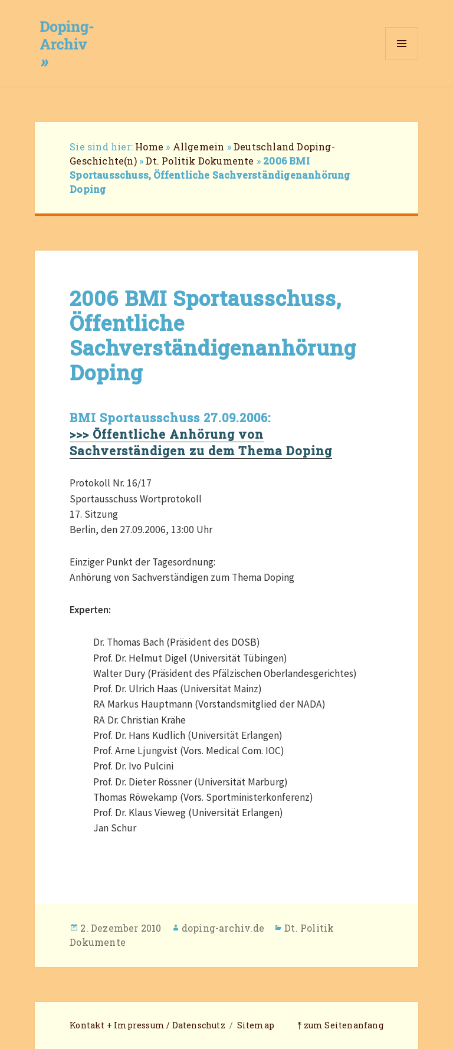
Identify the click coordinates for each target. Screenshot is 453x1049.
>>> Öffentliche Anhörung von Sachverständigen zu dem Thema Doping (201, 442)
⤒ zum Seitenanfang (340, 1025)
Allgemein (199, 146)
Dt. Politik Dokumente (200, 160)
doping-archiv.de (223, 928)
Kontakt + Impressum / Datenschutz (147, 1025)
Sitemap (255, 1025)
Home (149, 146)
